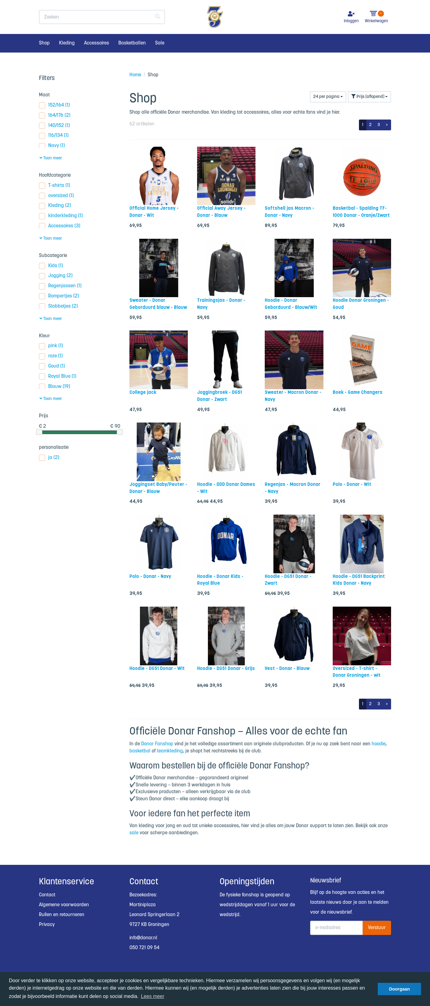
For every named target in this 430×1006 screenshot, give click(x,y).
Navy (52, 145)
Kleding (67, 55)
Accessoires (96, 55)
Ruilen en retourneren (61, 914)
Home (135, 75)
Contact (47, 895)
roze (51, 356)
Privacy (47, 924)
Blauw (54, 386)
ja (49, 457)
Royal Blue (57, 376)
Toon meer (51, 158)
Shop (44, 55)
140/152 (54, 125)
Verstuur (377, 927)
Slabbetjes (58, 306)
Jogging (56, 276)
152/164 (54, 105)
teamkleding (170, 751)
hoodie (379, 744)
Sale (159, 55)
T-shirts (54, 185)
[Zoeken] (158, 29)
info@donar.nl (143, 938)
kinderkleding (61, 216)
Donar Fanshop (157, 744)
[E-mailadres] (336, 928)
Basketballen (132, 55)
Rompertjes (59, 296)
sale (133, 833)
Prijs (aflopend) (369, 96)
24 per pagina (328, 97)
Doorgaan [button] (399, 989)
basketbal (139, 751)
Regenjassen (60, 286)
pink (51, 346)
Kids (51, 266)
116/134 (54, 135)
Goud (52, 366)
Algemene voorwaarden (64, 905)
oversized (56, 196)
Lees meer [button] (152, 996)
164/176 (54, 115)
